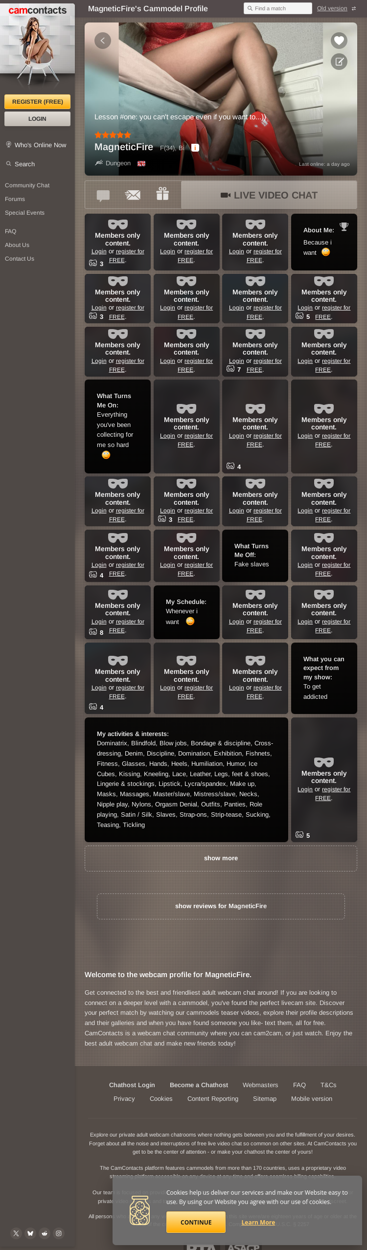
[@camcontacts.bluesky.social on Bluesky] (30, 1233)
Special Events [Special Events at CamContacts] (25, 212)
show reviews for (221, 906)
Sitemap (264, 1098)
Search (25, 164)
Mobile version (311, 1098)
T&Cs (329, 1085)
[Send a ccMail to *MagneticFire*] (133, 194)
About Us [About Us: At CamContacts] (17, 245)
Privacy (124, 1098)
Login (37, 118)
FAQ (299, 1085)
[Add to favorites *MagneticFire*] (339, 40)
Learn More (258, 1222)
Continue (196, 1222)
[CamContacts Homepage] (37, 48)
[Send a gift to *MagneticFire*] (162, 194)
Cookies (161, 1098)
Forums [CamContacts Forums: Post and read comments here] (15, 199)
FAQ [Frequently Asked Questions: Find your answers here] (10, 231)
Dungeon (112, 163)
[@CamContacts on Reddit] (44, 1233)
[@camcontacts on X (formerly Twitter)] (16, 1233)
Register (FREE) (37, 101)
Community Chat (27, 185)
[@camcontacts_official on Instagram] (59, 1233)
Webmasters (260, 1085)
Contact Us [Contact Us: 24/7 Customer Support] (19, 258)
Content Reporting (212, 1098)
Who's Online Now (40, 145)
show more (221, 858)
